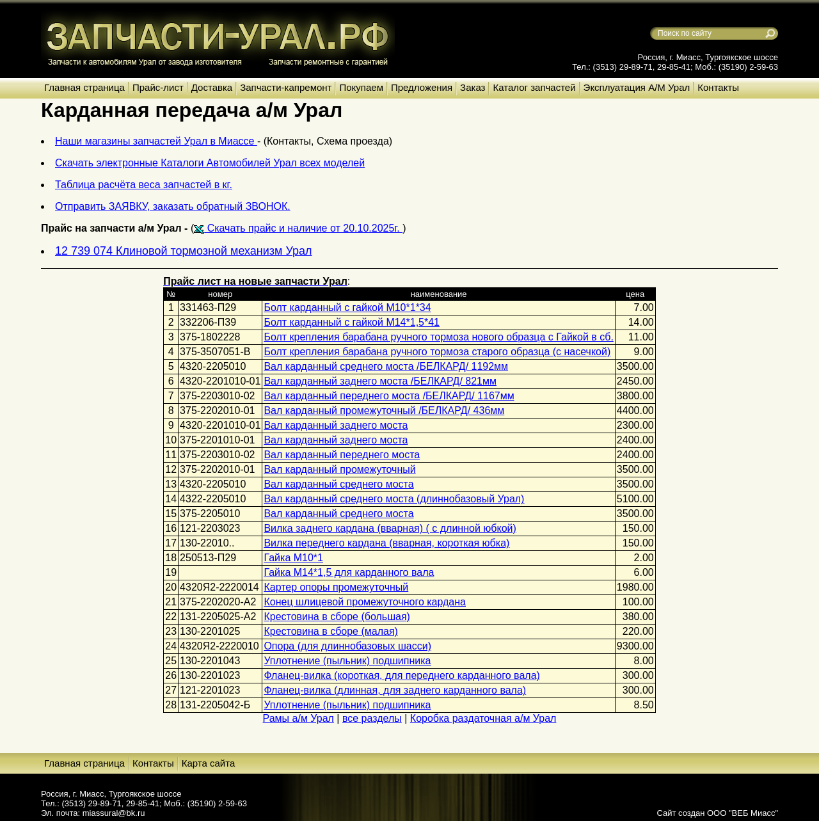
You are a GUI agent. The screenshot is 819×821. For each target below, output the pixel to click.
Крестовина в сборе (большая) (337, 616)
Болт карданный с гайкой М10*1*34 (347, 307)
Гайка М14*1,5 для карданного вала (349, 572)
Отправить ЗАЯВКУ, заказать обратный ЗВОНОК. (172, 206)
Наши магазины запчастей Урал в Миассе (156, 141)
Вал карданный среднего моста (338, 484)
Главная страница (84, 87)
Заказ (472, 87)
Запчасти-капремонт (285, 87)
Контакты (718, 87)
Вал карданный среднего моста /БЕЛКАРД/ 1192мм (386, 366)
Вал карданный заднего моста (336, 425)
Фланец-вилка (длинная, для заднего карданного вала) (395, 690)
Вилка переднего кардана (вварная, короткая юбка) (386, 543)
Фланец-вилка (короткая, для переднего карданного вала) (401, 675)
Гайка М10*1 (293, 557)
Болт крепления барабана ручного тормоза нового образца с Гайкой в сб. (438, 336)
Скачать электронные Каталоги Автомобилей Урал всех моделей (210, 162)
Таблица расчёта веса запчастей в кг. (143, 184)
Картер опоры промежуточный (336, 587)
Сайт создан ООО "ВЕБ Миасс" (717, 813)
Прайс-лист (158, 87)
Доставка (211, 87)
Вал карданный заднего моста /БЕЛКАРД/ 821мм (380, 381)
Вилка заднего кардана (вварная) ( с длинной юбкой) (390, 528)
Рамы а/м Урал (298, 718)
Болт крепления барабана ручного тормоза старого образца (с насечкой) (437, 351)
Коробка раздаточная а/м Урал (483, 718)
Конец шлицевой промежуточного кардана (365, 601)
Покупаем (361, 87)
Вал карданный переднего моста (342, 454)
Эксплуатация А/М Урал (637, 87)
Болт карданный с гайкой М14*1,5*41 (352, 322)
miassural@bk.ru (114, 813)
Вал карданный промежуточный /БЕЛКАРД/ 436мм (384, 410)
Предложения (421, 87)
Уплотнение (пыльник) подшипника (347, 660)
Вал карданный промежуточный (339, 469)
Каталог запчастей (534, 87)
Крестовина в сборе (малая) (330, 631)
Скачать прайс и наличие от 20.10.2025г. (298, 228)
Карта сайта (208, 763)
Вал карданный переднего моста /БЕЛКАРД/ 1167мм (389, 395)
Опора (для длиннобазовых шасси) (347, 646)
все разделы (372, 718)
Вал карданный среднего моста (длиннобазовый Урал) (394, 498)
